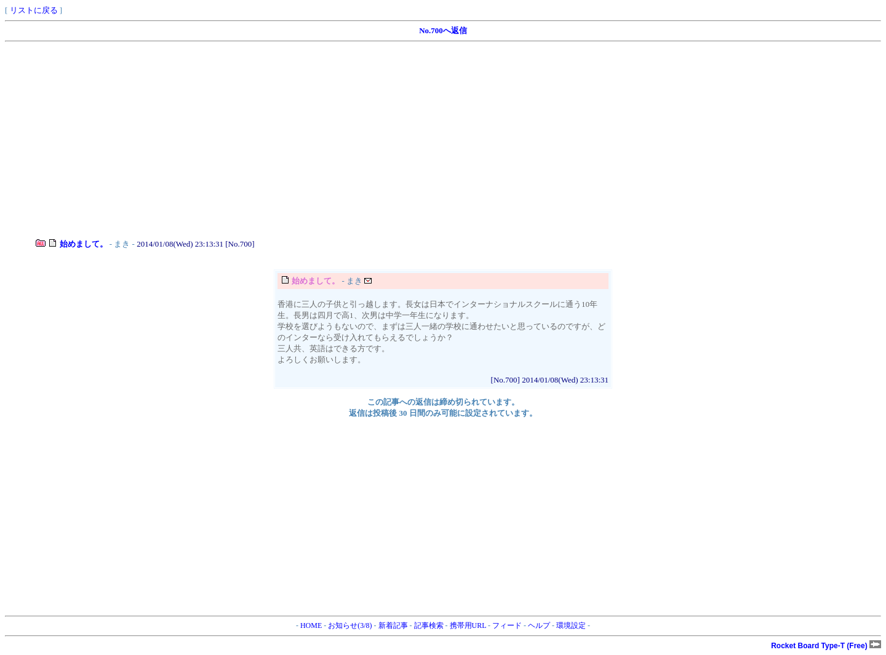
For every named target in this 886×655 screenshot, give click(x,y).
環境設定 (571, 625)
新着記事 (393, 625)
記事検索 (429, 625)
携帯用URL (468, 625)
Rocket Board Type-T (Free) (826, 645)
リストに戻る (34, 10)
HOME (311, 625)
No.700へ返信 (443, 30)
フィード (507, 625)
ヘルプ (539, 625)
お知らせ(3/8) (350, 625)
